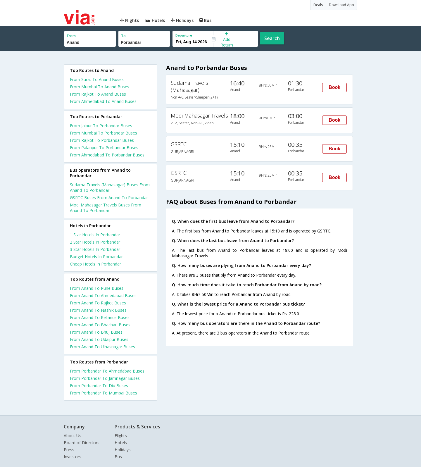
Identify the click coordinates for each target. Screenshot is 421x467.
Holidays (123, 449)
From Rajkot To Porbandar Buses (102, 140)
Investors (72, 456)
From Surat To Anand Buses (97, 79)
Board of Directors (81, 442)
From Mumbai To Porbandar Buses (103, 133)
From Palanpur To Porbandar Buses (104, 147)
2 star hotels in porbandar (95, 242)
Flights (121, 435)
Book (334, 87)
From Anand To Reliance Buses (100, 317)
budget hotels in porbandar (96, 256)
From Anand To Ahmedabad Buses (103, 295)
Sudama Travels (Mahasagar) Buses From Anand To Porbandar (110, 187)
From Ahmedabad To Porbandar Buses (107, 155)
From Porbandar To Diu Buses (99, 385)
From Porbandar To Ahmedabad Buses (107, 371)
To (123, 35)
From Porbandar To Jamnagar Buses (105, 378)
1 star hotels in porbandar (95, 234)
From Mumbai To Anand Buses (99, 86)
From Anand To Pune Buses (96, 288)
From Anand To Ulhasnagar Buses (102, 346)
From (71, 35)
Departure (183, 35)
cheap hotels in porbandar (95, 264)
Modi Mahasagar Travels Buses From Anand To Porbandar (105, 207)
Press (69, 449)
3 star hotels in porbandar (95, 249)
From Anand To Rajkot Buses (98, 303)
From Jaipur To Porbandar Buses (101, 125)
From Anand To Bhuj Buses (96, 332)
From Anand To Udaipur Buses (99, 339)
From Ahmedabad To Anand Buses (103, 101)
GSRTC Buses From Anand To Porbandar (109, 197)
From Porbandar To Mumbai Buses (103, 393)
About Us (72, 435)
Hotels (121, 442)
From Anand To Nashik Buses (98, 310)
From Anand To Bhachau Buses (100, 325)
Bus (118, 456)
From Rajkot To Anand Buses (98, 94)
